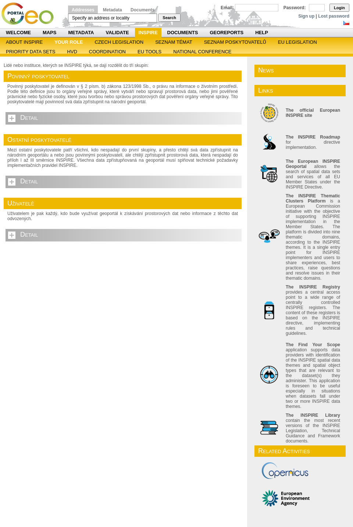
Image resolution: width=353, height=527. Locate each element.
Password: (295, 7)
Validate (117, 32)
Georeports (226, 32)
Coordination (107, 51)
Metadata (112, 9)
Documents (142, 9)
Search (169, 17)
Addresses (83, 9)
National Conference (202, 51)
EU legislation (297, 42)
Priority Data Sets (30, 51)
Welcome (18, 32)
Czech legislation (119, 42)
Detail (29, 117)
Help (261, 32)
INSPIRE (148, 32)
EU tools (149, 51)
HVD (72, 51)
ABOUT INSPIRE (24, 42)
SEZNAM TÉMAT (173, 42)
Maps (50, 32)
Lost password (333, 16)
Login (339, 8)
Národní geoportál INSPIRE (30, 14)
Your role (68, 42)
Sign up (306, 16)
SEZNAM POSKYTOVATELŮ (235, 42)
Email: (227, 7)
